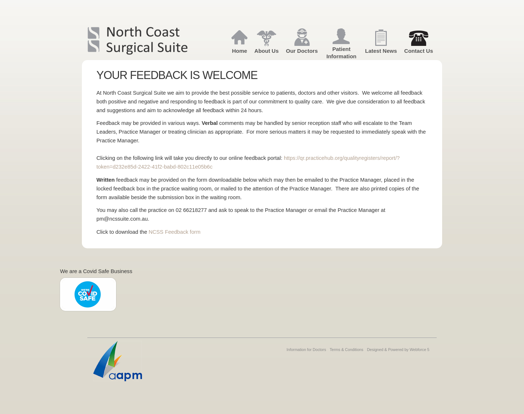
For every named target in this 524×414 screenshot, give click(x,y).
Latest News (381, 51)
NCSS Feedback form (174, 232)
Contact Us (418, 51)
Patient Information (341, 52)
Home (239, 51)
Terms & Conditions (346, 349)
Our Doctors (302, 51)
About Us (266, 51)
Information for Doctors (306, 349)
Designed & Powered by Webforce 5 (398, 349)
